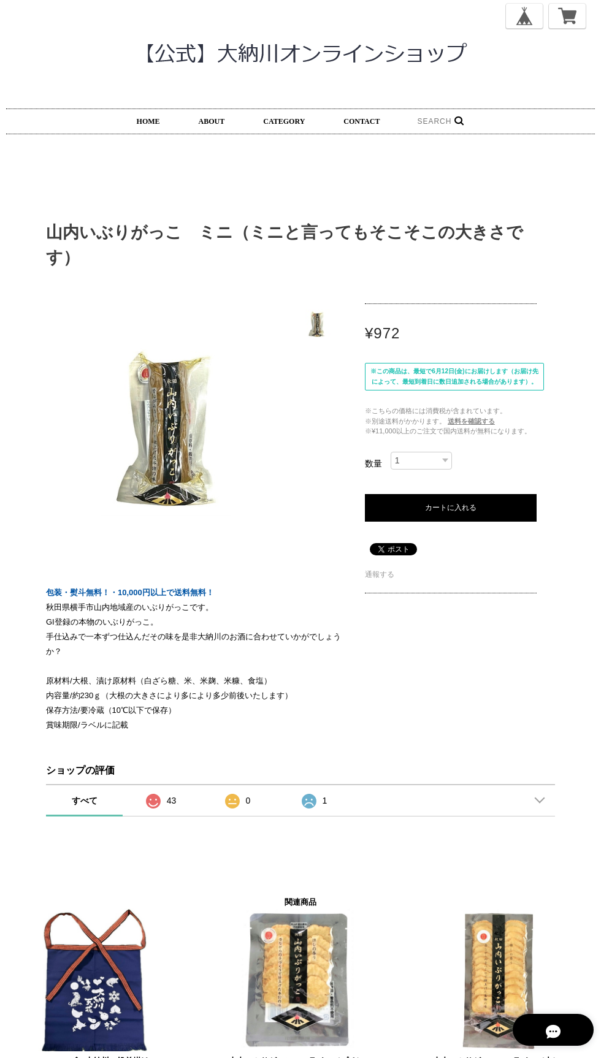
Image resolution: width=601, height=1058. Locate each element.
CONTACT (361, 121)
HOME (148, 121)
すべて (85, 800)
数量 (373, 463)
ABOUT (212, 121)
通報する (379, 574)
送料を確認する (471, 421)
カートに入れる (451, 507)
